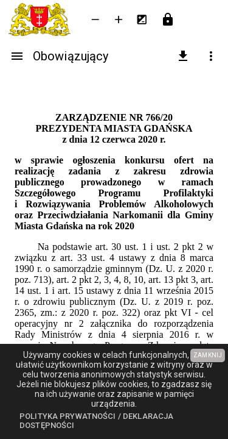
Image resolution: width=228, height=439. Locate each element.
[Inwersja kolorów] (141, 19)
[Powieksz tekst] (118, 19)
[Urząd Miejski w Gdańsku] (42, 19)
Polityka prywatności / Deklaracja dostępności (96, 421)
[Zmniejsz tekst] (95, 19)
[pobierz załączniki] (183, 56)
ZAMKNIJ (207, 355)
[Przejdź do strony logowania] (168, 19)
